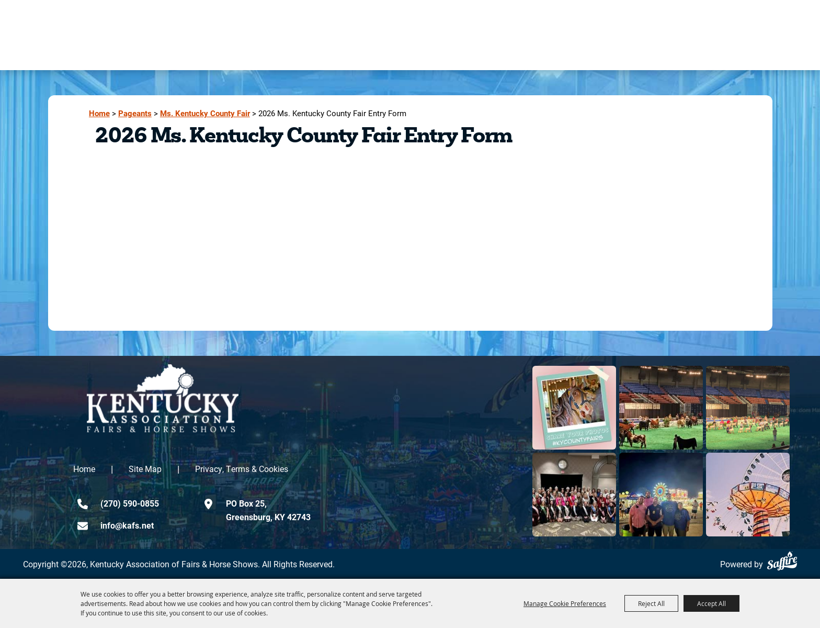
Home (99, 113)
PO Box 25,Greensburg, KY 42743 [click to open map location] (268, 510)
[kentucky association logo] (162, 398)
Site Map (145, 468)
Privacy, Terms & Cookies (241, 468)
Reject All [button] (651, 603)
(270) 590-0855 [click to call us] (129, 503)
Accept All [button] (711, 603)
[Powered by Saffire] (782, 560)
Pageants (135, 113)
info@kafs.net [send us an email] (127, 525)
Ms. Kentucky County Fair (205, 113)
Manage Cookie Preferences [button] (564, 603)
